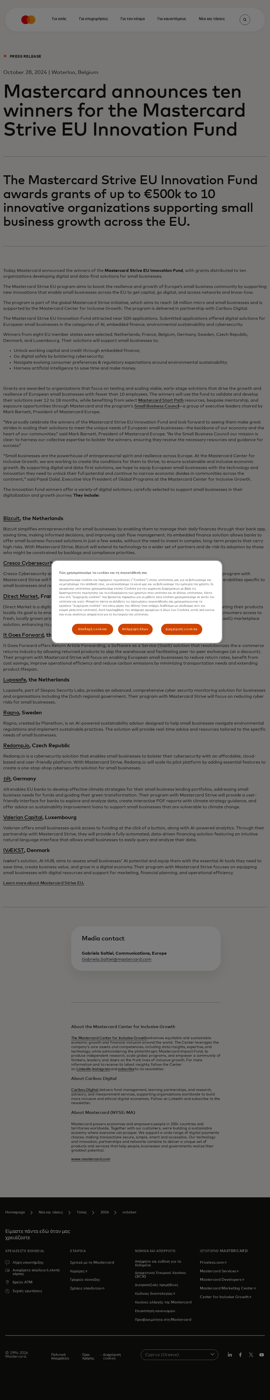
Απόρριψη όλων (135, 629)
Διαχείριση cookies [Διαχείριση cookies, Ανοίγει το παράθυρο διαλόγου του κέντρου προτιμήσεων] (181, 629)
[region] (137, 602)
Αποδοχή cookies (92, 629)
